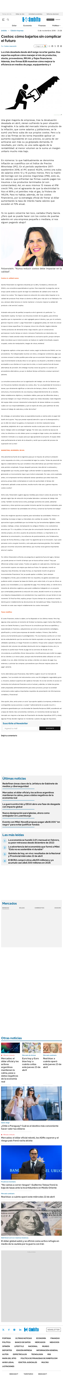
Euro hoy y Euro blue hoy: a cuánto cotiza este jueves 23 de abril (31, 1064)
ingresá (57, 19)
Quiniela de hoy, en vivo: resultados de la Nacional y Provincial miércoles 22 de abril (34, 854)
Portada (6, 1338)
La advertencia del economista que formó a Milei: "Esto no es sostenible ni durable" (34, 848)
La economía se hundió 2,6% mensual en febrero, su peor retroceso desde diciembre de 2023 (33, 841)
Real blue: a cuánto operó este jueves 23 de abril (52, 1063)
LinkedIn (20, 1330)
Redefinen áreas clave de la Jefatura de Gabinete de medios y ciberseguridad (30, 785)
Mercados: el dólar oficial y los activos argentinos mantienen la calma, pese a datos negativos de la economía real (28, 795)
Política (55, 25)
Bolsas (22, 908)
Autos (5, 1354)
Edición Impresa (24, 1350)
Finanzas (42, 25)
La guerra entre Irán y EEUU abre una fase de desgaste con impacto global (31, 805)
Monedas (5, 908)
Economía (27, 25)
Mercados (40, 1342)
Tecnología (37, 1354)
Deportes (7, 1350)
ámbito (4, 31)
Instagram (14, 1330)
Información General (47, 1350)
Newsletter (54, 1330)
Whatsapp (32, 1330)
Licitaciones (8, 1366)
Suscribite (50, 728)
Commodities (39, 908)
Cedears (57, 908)
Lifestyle (19, 1346)
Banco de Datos (23, 1342)
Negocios (54, 1342)
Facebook (8, 1330)
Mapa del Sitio (9, 1358)
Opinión (6, 1346)
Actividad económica (35, 14)
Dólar (14, 25)
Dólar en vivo (20, 14)
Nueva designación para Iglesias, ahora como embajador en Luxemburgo (26, 814)
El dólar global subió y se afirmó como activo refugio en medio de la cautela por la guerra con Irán (30, 1242)
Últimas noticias (23, 1338)
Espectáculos (20, 1354)
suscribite (50, 19)
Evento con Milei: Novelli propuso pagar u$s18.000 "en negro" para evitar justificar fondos (31, 823)
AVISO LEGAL (8, 1362)
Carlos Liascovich (10, 46)
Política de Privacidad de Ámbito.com (39, 1358)
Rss (49, 1354)
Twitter (3, 1330)
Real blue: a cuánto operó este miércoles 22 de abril (28, 1196)
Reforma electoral (53, 14)
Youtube (26, 1330)
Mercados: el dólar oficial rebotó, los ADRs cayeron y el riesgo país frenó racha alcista (30, 1139)
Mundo (45, 1346)
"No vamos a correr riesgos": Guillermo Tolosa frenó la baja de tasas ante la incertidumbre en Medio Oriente (29, 1186)
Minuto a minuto (9, 1055)
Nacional (33, 1346)
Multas (45, 1362)
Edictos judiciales (27, 1362)
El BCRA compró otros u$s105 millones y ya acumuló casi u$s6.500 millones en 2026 (31, 861)
